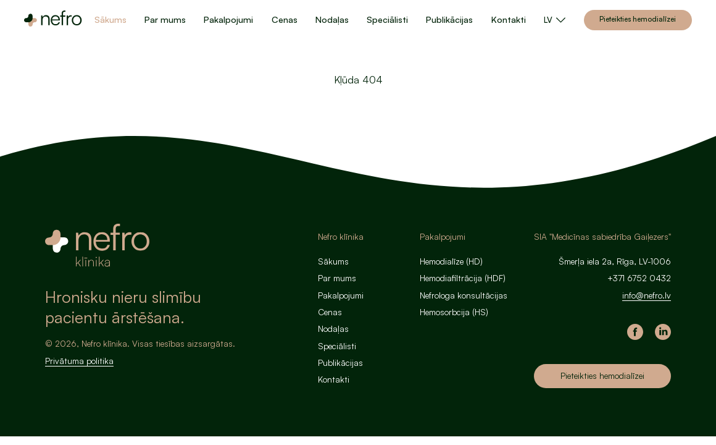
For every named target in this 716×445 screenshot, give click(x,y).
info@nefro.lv (646, 295)
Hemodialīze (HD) (451, 261)
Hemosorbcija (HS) (454, 312)
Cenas (285, 19)
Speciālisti (387, 19)
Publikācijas (449, 19)
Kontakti (508, 19)
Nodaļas (332, 19)
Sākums (110, 19)
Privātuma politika (79, 360)
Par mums (165, 19)
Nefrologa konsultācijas (463, 295)
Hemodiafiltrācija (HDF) (463, 278)
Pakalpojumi (228, 19)
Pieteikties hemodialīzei (637, 18)
